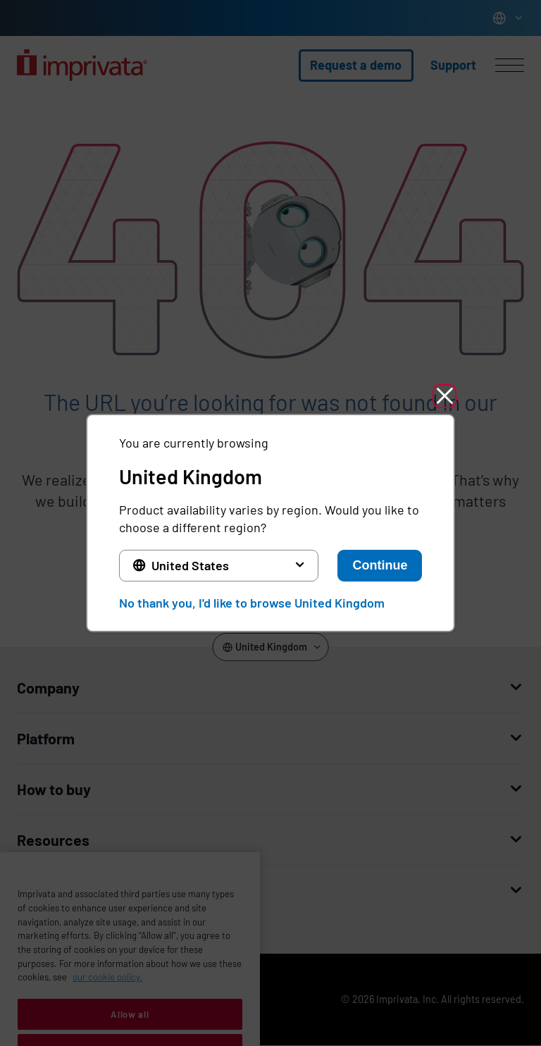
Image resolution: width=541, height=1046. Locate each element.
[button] (444, 396)
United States (190, 565)
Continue (379, 565)
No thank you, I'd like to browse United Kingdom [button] (252, 602)
